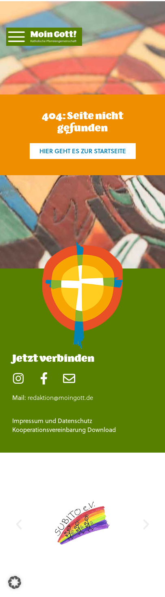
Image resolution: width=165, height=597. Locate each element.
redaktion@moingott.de (60, 397)
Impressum (27, 421)
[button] (19, 524)
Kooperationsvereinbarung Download (64, 429)
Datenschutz (75, 421)
